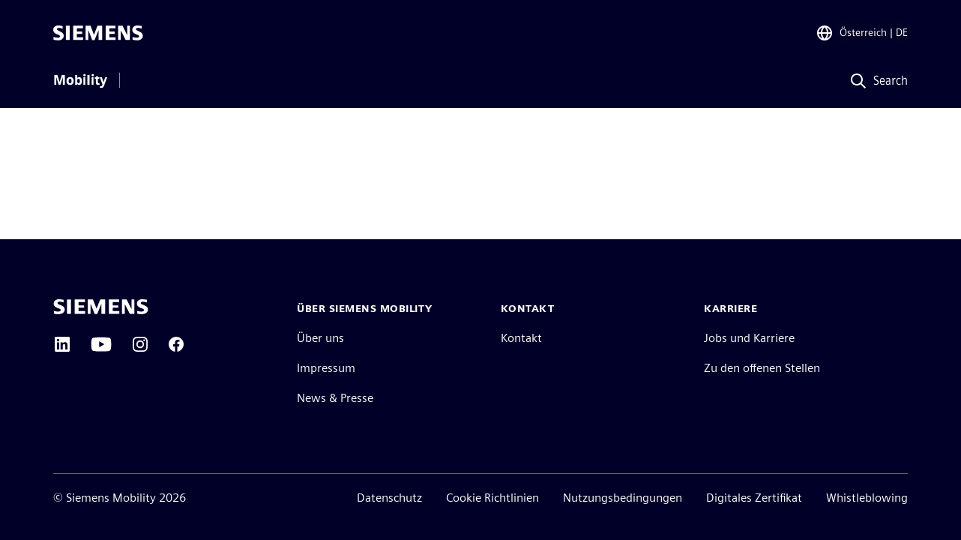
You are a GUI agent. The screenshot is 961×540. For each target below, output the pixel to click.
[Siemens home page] (100, 306)
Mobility (80, 80)
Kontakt (521, 338)
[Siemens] (98, 33)
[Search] (875, 81)
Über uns (320, 338)
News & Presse (335, 398)
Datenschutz (389, 497)
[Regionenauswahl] (862, 33)
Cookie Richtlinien (492, 497)
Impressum (326, 368)
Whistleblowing (867, 497)
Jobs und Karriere (749, 338)
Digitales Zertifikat (754, 497)
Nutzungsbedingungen (622, 497)
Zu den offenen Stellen (762, 368)
